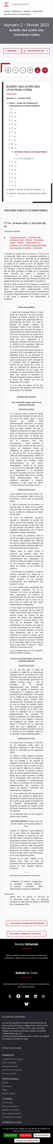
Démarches (8, 1055)
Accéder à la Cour (12, 1122)
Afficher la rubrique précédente (28, 923)
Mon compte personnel (11, 1113)
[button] (11, 108)
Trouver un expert (9, 1073)
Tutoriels (7, 1098)
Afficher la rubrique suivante (25, 933)
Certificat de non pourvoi (12, 1070)
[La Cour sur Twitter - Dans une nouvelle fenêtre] (10, 996)
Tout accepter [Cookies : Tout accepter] (10, 1135)
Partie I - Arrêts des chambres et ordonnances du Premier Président (24, 104)
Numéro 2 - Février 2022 (33, 11)
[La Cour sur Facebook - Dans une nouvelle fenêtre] (18, 996)
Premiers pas (7, 1102)
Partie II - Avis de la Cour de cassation (25, 189)
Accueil (7, 11)
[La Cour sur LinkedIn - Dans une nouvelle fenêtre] (35, 996)
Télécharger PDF (36, 51)
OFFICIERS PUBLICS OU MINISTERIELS (30, 152)
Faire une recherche (10, 1106)
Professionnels (10, 1078)
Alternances (6, 1086)
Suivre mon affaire (9, 1062)
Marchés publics (8, 1093)
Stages (4, 1090)
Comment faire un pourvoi (12, 1059)
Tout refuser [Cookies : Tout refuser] (25, 1135)
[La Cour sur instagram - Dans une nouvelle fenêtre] (43, 996)
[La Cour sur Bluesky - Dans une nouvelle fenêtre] (26, 1004)
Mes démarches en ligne (12, 1117)
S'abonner (11, 51)
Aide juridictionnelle (10, 1066)
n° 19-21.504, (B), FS (25, 158)
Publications (17, 11)
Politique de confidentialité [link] (27, 1140)
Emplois (5, 1082)
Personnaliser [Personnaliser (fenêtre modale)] (43, 1135)
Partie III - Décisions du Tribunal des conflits (27, 193)
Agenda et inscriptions (11, 1110)
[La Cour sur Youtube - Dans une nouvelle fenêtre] (27, 996)
